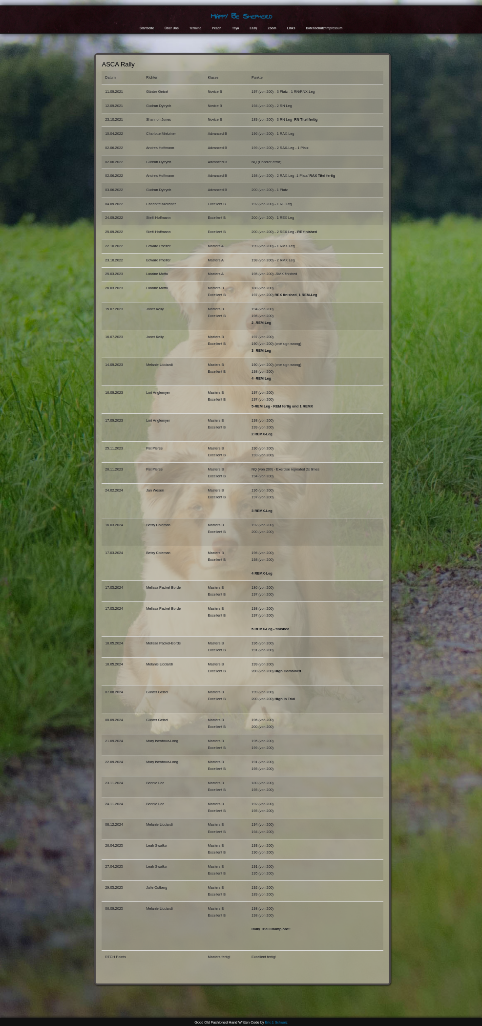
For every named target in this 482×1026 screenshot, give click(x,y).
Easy (253, 28)
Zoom (272, 28)
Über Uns (172, 28)
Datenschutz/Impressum (324, 28)
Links (291, 28)
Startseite (147, 28)
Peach (216, 28)
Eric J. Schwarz (276, 1022)
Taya (235, 28)
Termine (195, 28)
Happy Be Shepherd (241, 16)
